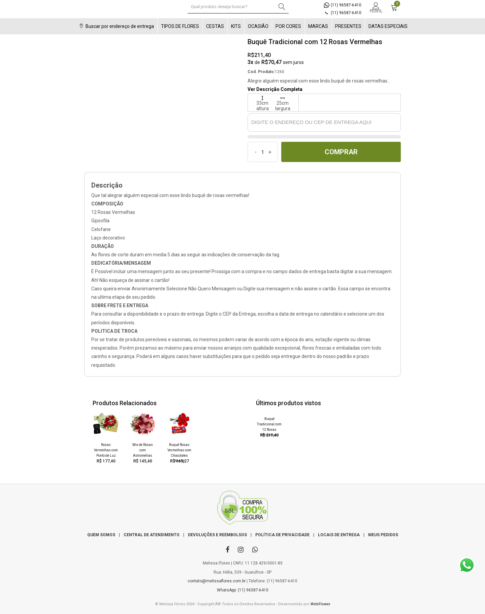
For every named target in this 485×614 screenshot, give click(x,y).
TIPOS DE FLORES (180, 26)
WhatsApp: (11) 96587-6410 (242, 590)
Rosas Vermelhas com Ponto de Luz (106, 450)
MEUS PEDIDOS (383, 534)
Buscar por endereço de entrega (116, 26)
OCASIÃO (258, 26)
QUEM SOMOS (101, 534)
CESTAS (215, 26)
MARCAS (318, 26)
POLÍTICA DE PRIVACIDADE (282, 534)
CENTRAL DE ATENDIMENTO (152, 534)
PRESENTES (348, 26)
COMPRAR (341, 152)
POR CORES (288, 26)
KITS (236, 26)
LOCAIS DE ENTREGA (339, 534)
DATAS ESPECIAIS (388, 26)
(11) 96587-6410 (342, 5)
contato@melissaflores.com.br (217, 581)
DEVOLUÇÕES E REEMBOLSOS (217, 534)
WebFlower (320, 604)
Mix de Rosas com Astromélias (142, 450)
